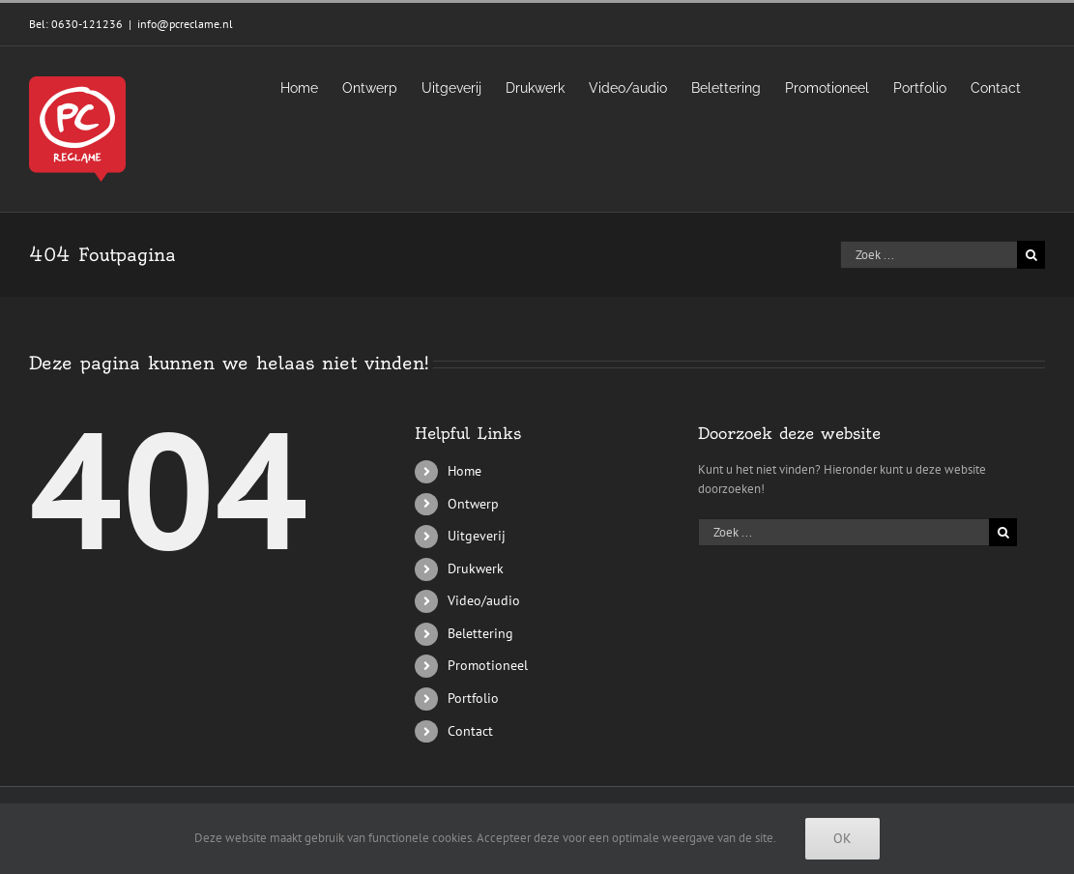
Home (464, 471)
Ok (842, 838)
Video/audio (484, 600)
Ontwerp (473, 503)
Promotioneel (488, 665)
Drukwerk (476, 568)
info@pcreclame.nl (185, 23)
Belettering (480, 633)
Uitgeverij (477, 535)
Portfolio (473, 698)
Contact (470, 731)
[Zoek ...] (928, 255)
